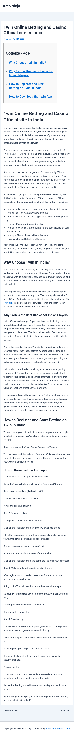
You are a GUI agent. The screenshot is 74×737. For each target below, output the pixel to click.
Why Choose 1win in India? (27, 62)
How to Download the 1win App (30, 96)
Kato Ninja (11, 6)
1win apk (7, 302)
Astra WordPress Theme (58, 728)
